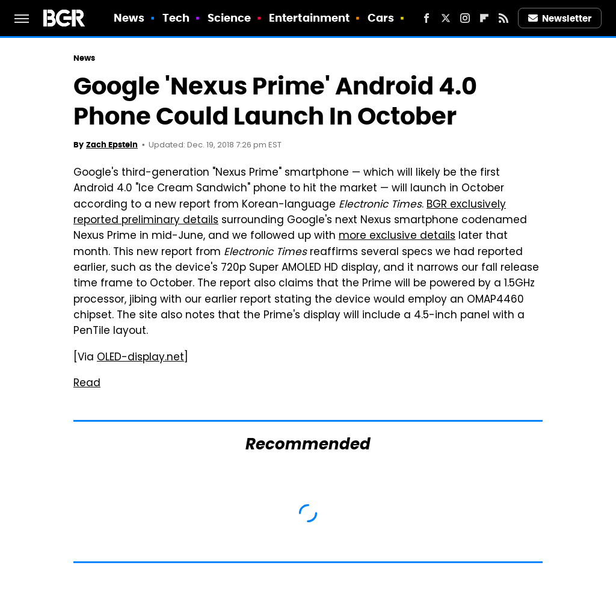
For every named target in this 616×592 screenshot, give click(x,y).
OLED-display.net (140, 358)
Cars (381, 18)
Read (86, 383)
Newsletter (560, 18)
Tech (175, 18)
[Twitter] (446, 18)
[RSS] (503, 18)
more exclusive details (397, 236)
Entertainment (309, 18)
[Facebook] (426, 18)
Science (229, 18)
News (129, 18)
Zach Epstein (112, 145)
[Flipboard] (484, 18)
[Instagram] (465, 18)
